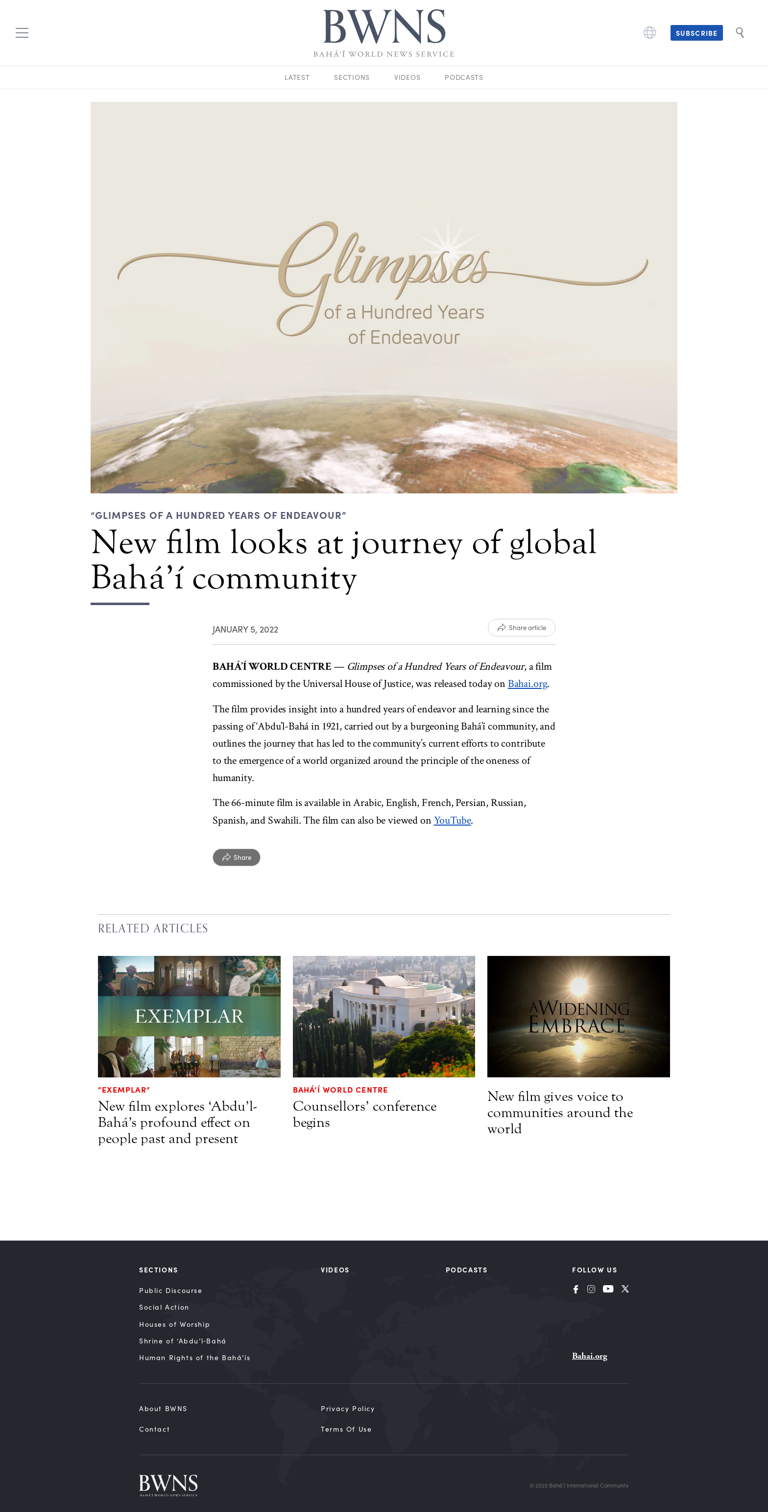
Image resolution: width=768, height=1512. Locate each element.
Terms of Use (346, 1429)
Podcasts (464, 77)
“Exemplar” (124, 1089)
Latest (297, 77)
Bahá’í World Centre (340, 1089)
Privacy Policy (348, 1408)
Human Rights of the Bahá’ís (194, 1357)
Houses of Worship (174, 1324)
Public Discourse (171, 1290)
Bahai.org (528, 684)
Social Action (164, 1307)
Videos (407, 77)
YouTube (452, 820)
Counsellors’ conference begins (364, 1114)
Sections (352, 77)
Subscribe (697, 33)
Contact (154, 1429)
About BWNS (163, 1408)
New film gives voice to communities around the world (560, 1112)
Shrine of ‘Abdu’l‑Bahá (183, 1340)
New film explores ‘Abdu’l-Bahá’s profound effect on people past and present (177, 1122)
